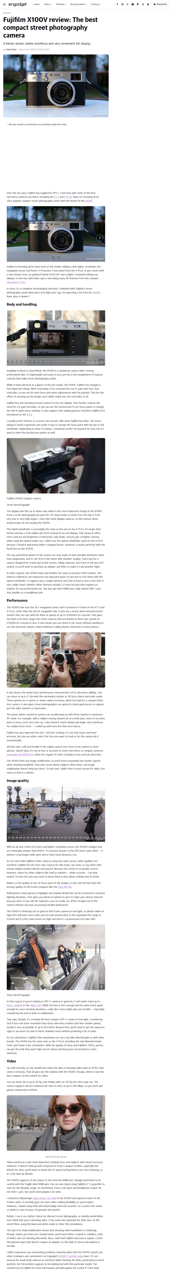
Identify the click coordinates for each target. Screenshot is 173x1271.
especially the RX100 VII (20, 755)
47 (47, 838)
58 (88, 838)
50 (58, 838)
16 (73, 361)
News (47, 4)
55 (77, 838)
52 (66, 838)
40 (20, 838)
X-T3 (56, 197)
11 (51, 361)
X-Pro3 (68, 197)
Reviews (60, 4)
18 (82, 361)
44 (35, 838)
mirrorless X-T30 (16, 282)
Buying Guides (78, 4)
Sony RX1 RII (64, 887)
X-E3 (29, 415)
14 (64, 361)
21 (95, 361)
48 (50, 838)
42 (28, 838)
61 (100, 838)
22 (99, 361)
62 (104, 838)
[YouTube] (133, 4)
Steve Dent (11, 49)
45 (39, 838)
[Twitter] (128, 4)
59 (92, 838)
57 (84, 838)
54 (73, 838)
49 (54, 838)
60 (96, 838)
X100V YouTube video (71, 1256)
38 (13, 838)
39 (17, 838)
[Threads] (143, 4)
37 (9, 838)
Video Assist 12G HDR (44, 1198)
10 (47, 361)
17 (77, 361)
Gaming (95, 4)
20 (91, 361)
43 (31, 838)
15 (69, 361)
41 (24, 838)
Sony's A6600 (14, 1005)
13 (60, 361)
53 (69, 838)
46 (43, 838)
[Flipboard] (138, 4)
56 (81, 838)
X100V (88, 201)
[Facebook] (117, 4)
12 (56, 361)
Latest (37, 4)
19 (86, 361)
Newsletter (160, 4)
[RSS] (148, 4)
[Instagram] (122, 4)
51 (62, 838)
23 (104, 361)
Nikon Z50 (35, 1005)
